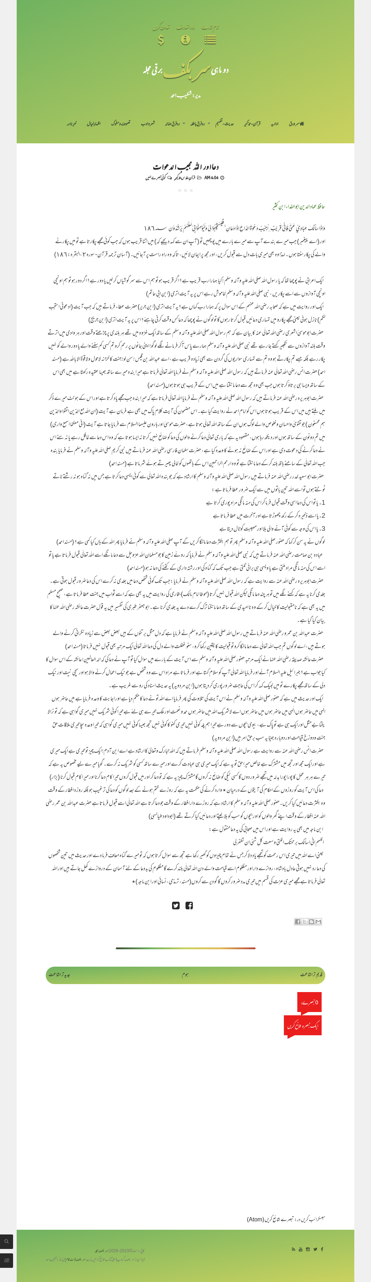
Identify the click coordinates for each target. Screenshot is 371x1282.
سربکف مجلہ (102, 1251)
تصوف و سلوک (120, 124)
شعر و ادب (148, 124)
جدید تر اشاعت (59, 975)
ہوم (185, 975)
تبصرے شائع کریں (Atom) (270, 1220)
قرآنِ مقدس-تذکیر (184, 177)
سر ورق (296, 124)
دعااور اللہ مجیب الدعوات (185, 166)
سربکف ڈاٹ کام (76, 1260)
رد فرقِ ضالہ (172, 124)
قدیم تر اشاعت (311, 975)
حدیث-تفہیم (224, 124)
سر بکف (186, 69)
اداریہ (274, 124)
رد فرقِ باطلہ (197, 124)
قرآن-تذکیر (252, 124)
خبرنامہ (71, 124)
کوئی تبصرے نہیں (155, 177)
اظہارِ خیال (94, 124)
